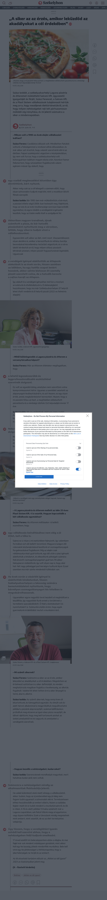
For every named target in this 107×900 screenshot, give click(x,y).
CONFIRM (39, 476)
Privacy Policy (64, 484)
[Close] (88, 416)
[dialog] (53, 450)
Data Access (53, 484)
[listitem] (53, 443)
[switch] (78, 448)
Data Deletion (42, 484)
